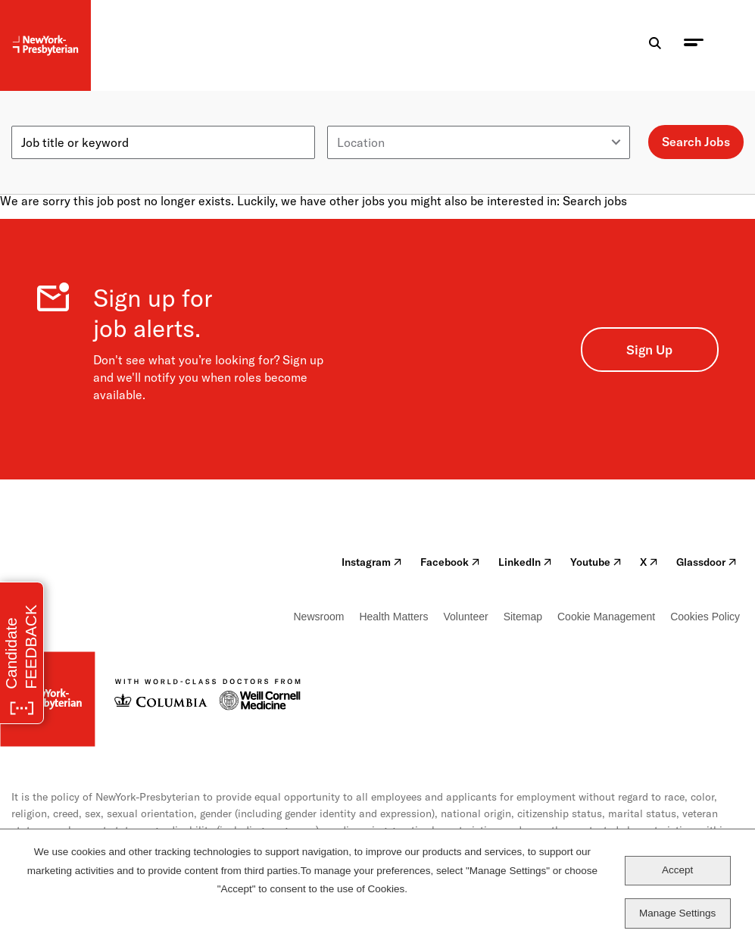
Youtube (596, 562)
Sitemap (523, 616)
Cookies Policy (705, 616)
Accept (677, 870)
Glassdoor (706, 562)
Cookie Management (606, 616)
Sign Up (649, 350)
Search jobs (595, 200)
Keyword (35, 120)
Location (351, 120)
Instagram (372, 562)
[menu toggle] (693, 46)
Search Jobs (696, 141)
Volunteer (465, 616)
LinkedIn (525, 562)
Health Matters (393, 616)
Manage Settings (677, 913)
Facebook (450, 562)
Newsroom (319, 616)
